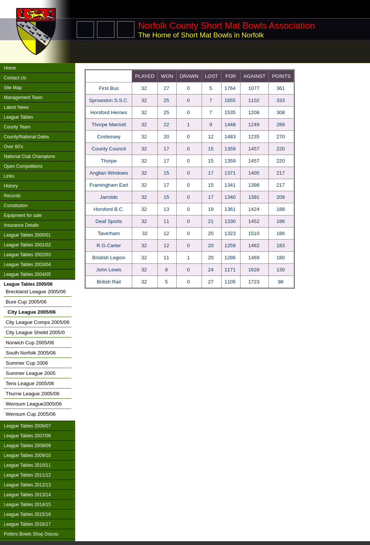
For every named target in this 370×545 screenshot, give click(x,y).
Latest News (16, 107)
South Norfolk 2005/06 (31, 353)
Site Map (13, 87)
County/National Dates (26, 136)
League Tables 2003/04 (27, 264)
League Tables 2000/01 (27, 235)
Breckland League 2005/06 (36, 291)
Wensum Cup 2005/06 (30, 414)
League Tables (18, 117)
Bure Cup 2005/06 (26, 302)
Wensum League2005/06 (34, 404)
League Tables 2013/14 (27, 494)
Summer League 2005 (30, 373)
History (11, 186)
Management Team (23, 97)
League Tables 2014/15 (27, 504)
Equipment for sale (23, 215)
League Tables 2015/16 (27, 514)
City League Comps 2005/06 (37, 322)
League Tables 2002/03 (27, 254)
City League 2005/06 (31, 312)
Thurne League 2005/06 (32, 393)
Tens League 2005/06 (30, 383)
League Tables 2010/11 (27, 465)
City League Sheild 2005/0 (35, 332)
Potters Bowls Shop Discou (31, 534)
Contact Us (15, 78)
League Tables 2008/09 (27, 445)
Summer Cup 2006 (27, 363)
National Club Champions (29, 156)
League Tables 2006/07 (27, 426)
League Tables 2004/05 (27, 274)
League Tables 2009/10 (27, 455)
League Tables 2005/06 (28, 284)
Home (10, 68)
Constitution (16, 205)
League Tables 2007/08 (27, 435)
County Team (17, 127)
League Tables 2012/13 (27, 485)
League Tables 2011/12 (27, 475)
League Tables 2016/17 (27, 524)
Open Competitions (23, 166)
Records (12, 195)
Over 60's (13, 146)
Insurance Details (21, 225)
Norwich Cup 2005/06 (30, 342)
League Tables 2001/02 (27, 245)
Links (9, 176)
